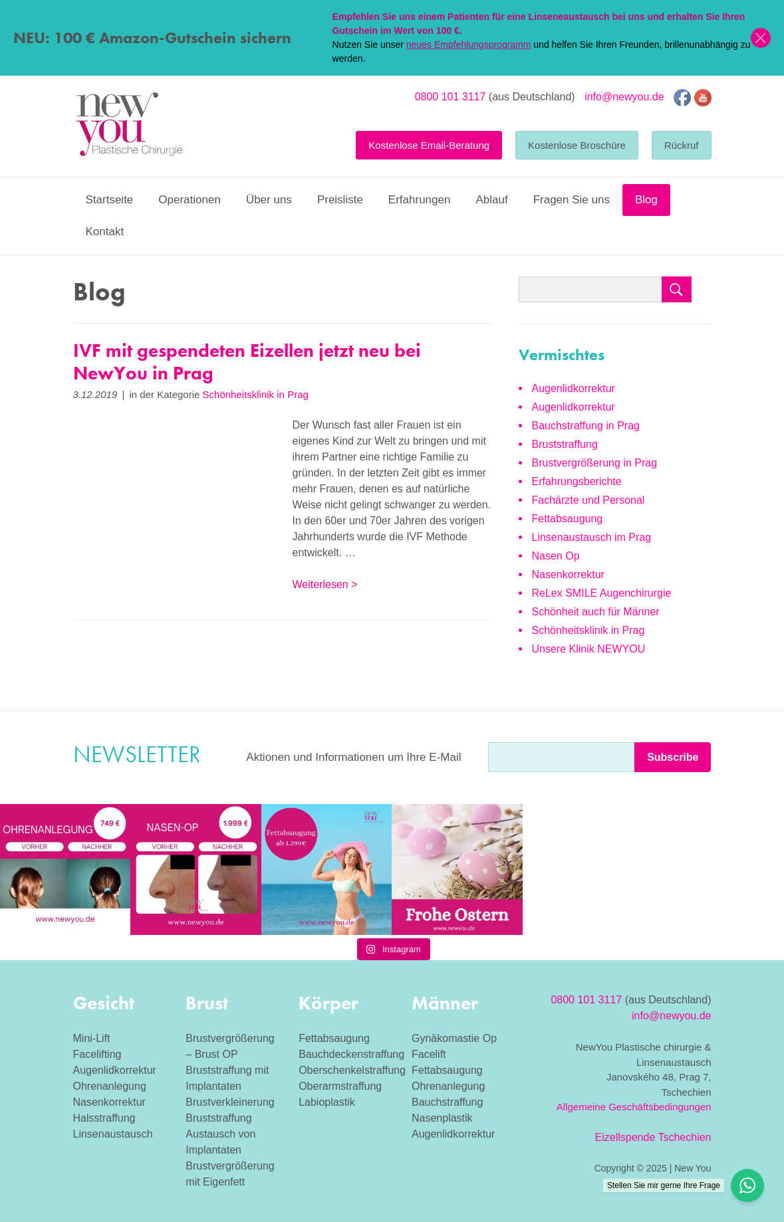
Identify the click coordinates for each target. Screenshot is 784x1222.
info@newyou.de (624, 96)
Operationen (189, 199)
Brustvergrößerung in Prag (595, 462)
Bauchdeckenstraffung (351, 1054)
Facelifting (97, 1054)
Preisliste (340, 199)
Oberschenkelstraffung (352, 1070)
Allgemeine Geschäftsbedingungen (634, 1106)
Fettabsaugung (567, 518)
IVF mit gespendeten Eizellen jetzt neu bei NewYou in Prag (247, 362)
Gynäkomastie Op (454, 1038)
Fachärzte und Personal (588, 500)
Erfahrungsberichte (577, 481)
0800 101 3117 (450, 96)
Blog (646, 199)
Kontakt (105, 231)
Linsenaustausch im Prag (592, 537)
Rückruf (681, 145)
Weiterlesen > (325, 584)
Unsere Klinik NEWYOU (589, 649)
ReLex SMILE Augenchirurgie (602, 593)
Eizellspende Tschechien (653, 1137)
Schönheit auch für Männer (596, 611)
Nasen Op (556, 555)
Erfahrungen (419, 199)
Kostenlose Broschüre (577, 145)
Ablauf (491, 199)
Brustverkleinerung (230, 1102)
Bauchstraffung (447, 1102)
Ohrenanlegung (109, 1086)
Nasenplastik (442, 1118)
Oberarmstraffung (340, 1086)
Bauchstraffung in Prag (586, 425)
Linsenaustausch (113, 1134)
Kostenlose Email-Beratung (428, 145)
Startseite (110, 199)
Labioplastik (327, 1102)
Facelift (429, 1054)
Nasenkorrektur (568, 574)
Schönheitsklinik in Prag (256, 394)
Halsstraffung (104, 1118)
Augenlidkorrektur (573, 388)
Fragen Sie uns (571, 199)
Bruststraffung (565, 444)
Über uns (269, 199)
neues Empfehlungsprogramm (468, 44)
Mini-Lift (91, 1038)
